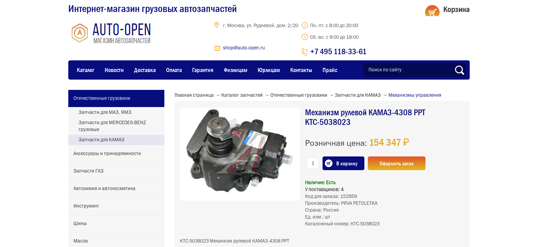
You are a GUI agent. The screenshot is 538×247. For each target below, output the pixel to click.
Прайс (330, 70)
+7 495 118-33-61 (338, 51)
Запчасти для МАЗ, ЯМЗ (105, 112)
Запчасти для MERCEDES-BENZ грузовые (112, 126)
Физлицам (235, 70)
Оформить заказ (397, 163)
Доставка (145, 70)
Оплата (174, 70)
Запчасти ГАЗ (88, 171)
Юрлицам (269, 70)
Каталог (85, 70)
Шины (80, 224)
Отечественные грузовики (101, 98)
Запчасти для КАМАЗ (102, 140)
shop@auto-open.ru (244, 48)
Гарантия (202, 70)
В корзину (347, 163)
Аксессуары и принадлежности (107, 154)
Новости (114, 70)
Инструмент (86, 206)
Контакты (301, 70)
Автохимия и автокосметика (104, 189)
